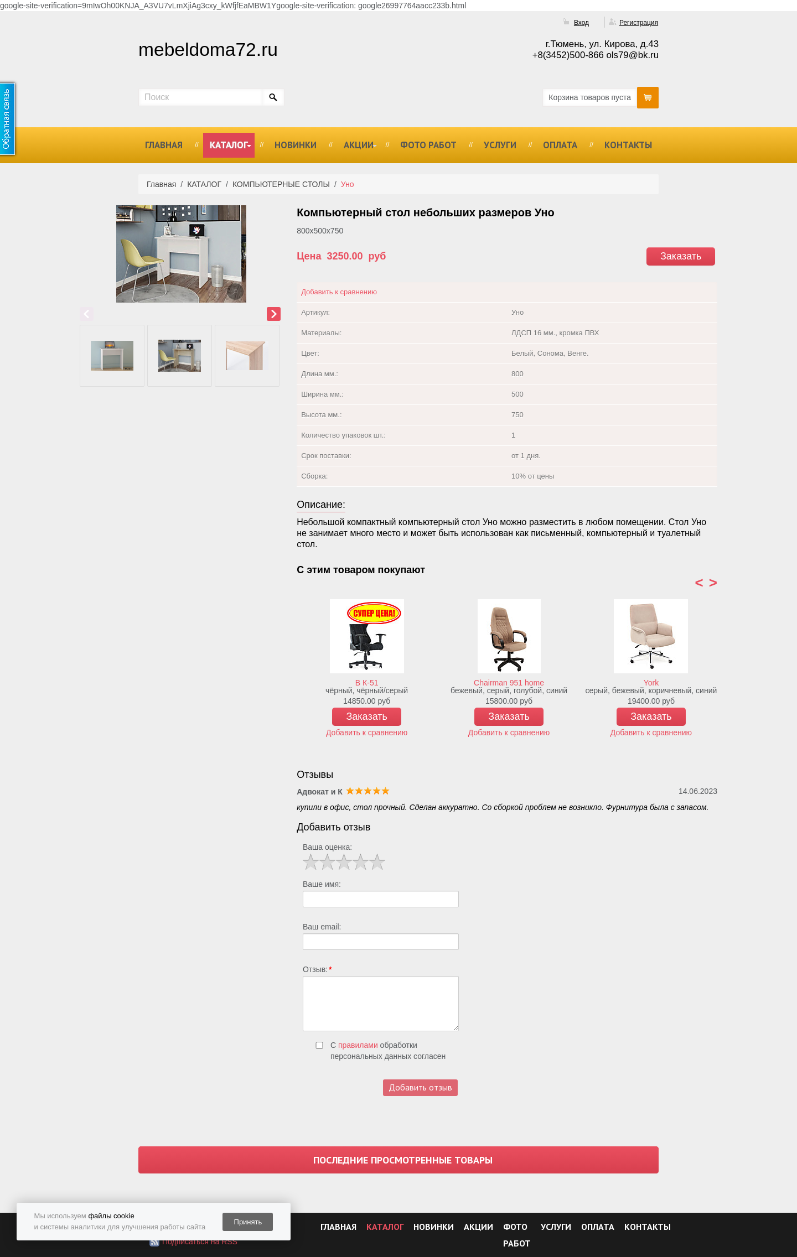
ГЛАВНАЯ (164, 145)
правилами (358, 1045)
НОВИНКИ (296, 145)
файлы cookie (111, 1216)
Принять (248, 1222)
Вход (581, 23)
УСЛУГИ (500, 145)
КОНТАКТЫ (628, 145)
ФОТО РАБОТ (428, 145)
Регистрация (638, 23)
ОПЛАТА (560, 145)
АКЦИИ (359, 145)
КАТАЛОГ (229, 145)
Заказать (680, 256)
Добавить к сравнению (339, 292)
